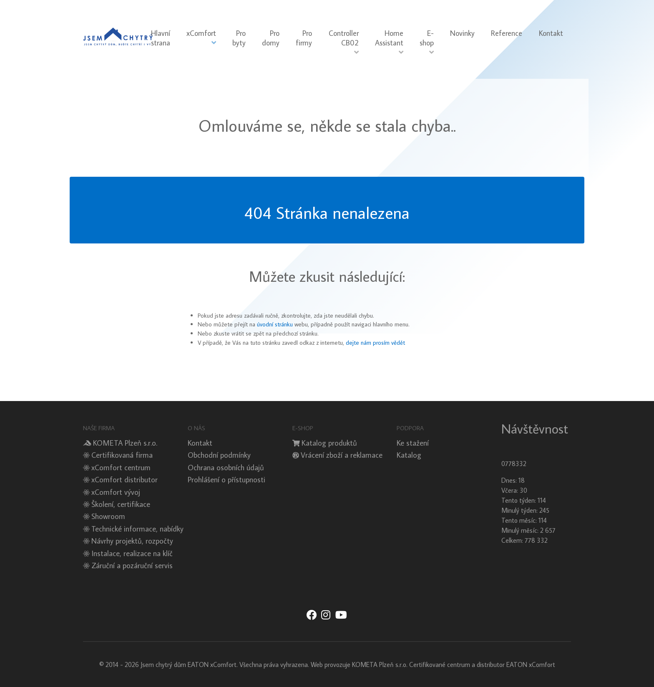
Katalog (409, 455)
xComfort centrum (121, 467)
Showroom (108, 516)
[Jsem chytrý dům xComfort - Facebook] (311, 615)
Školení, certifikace (120, 504)
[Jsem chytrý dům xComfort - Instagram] (326, 615)
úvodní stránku (275, 324)
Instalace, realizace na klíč (132, 553)
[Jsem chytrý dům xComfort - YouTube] (341, 615)
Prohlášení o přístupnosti (226, 479)
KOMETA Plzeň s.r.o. (125, 443)
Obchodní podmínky (219, 455)
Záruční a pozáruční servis (132, 565)
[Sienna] (118, 34)
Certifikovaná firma (122, 455)
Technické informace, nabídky (137, 529)
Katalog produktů (329, 443)
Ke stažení (413, 443)
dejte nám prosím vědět (375, 342)
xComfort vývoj (115, 492)
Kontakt (200, 443)
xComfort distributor (124, 479)
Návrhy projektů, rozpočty (132, 541)
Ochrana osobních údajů (226, 467)
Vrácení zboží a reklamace (341, 455)
